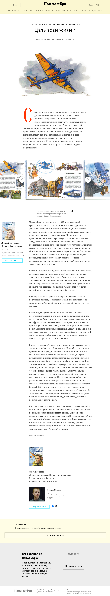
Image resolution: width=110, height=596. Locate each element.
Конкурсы (14, 11)
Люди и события (44, 11)
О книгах (27, 11)
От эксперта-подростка (66, 25)
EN (97, 5)
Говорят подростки (90, 11)
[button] (70, 155)
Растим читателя (66, 11)
